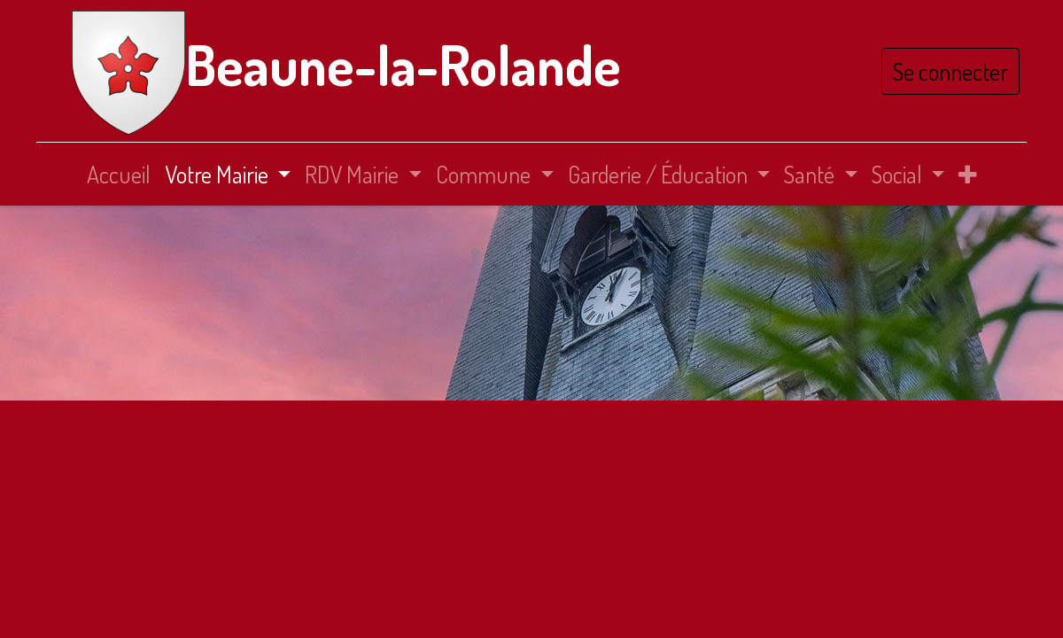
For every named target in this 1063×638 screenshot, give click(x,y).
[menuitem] (119, 174)
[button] (967, 174)
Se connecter (947, 71)
